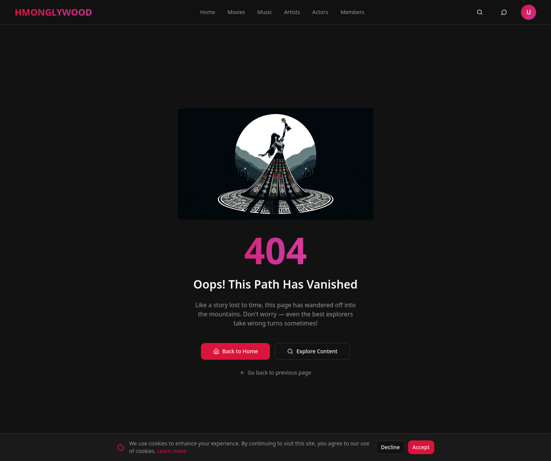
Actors (320, 12)
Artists (292, 12)
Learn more (171, 451)
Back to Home (235, 351)
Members (353, 12)
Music (264, 12)
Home (207, 12)
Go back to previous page (275, 372)
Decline (390, 447)
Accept (421, 447)
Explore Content (312, 351)
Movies (236, 12)
